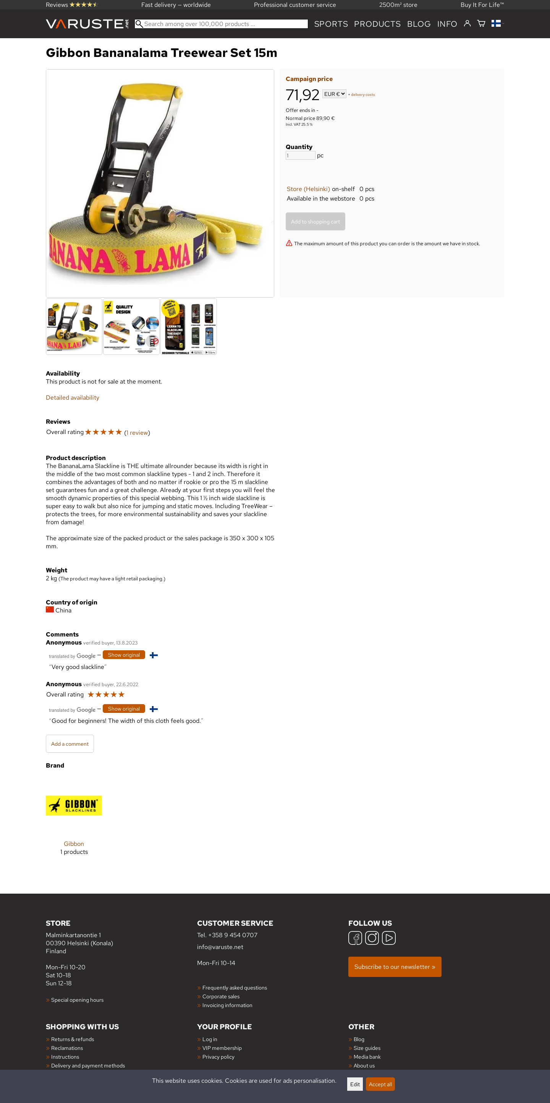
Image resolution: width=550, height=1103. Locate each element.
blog (419, 24)
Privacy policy (218, 1056)
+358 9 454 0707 (232, 935)
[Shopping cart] (481, 24)
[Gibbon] (74, 822)
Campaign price (309, 79)
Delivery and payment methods (88, 1065)
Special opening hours (77, 999)
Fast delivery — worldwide (176, 5)
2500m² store (398, 5)
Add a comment (70, 743)
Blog (359, 1039)
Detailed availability (72, 398)
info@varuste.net (220, 947)
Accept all (380, 1084)
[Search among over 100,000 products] (221, 24)
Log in (209, 1039)
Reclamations (67, 1047)
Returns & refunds (72, 1039)
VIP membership (222, 1047)
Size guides (367, 1047)
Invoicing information (227, 1005)
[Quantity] (300, 155)
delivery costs (363, 94)
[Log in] (467, 23)
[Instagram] (372, 939)
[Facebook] (355, 939)
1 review (137, 433)
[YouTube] (389, 939)
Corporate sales (220, 996)
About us (364, 1065)
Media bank (367, 1056)
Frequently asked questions (234, 987)
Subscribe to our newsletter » (394, 967)
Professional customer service (295, 5)
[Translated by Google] (72, 655)
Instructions (65, 1056)
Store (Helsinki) (308, 189)
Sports (331, 24)
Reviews (72, 5)
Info (447, 24)
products (377, 24)
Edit (355, 1084)
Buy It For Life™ (482, 5)
